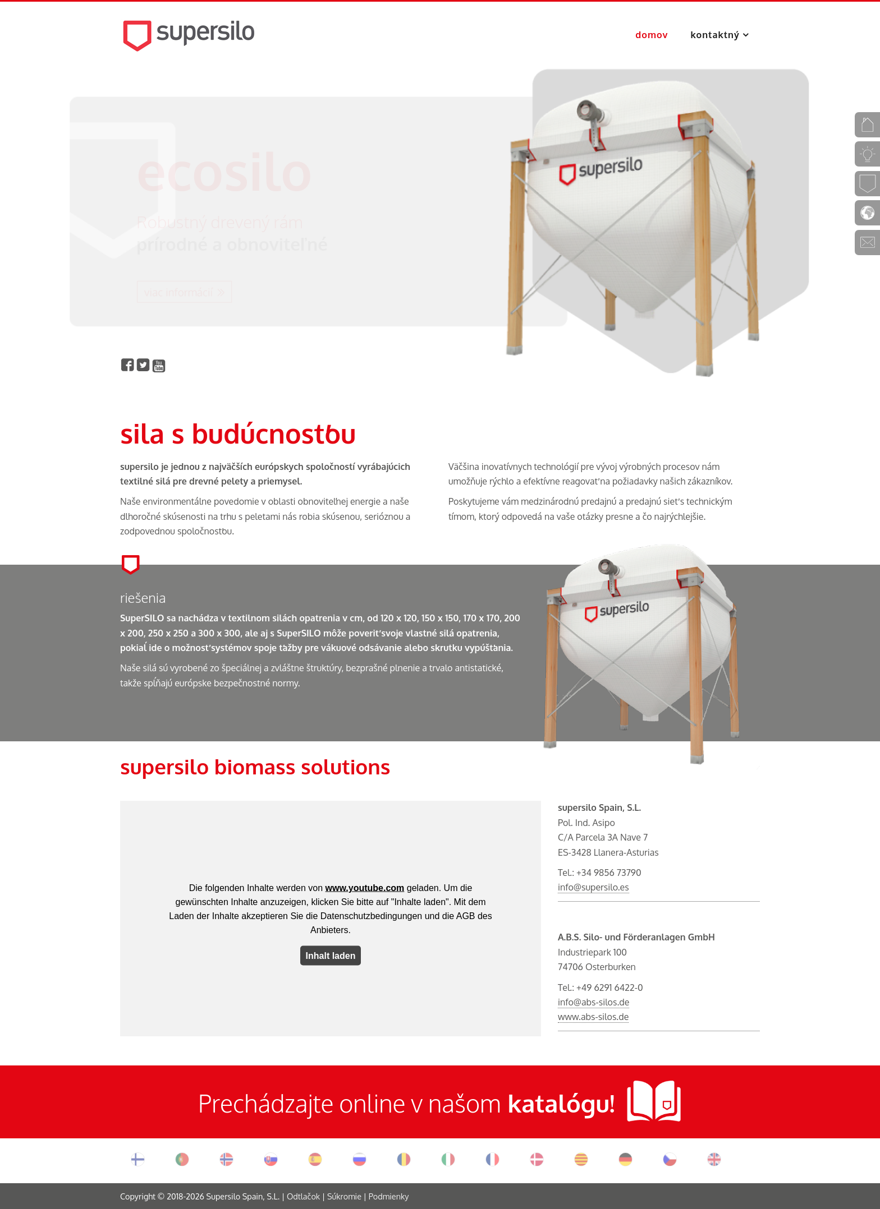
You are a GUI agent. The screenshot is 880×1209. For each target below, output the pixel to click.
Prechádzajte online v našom (349, 1103)
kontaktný (717, 34)
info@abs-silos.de (593, 1002)
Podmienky (389, 1196)
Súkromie (344, 1196)
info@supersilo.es (593, 887)
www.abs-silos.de (593, 1016)
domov (651, 34)
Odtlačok (303, 1196)
